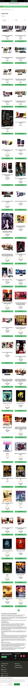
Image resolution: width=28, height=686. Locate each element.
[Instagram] (21, 656)
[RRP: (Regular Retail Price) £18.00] (7, 555)
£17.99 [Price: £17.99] (7, 104)
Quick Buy (9, 158)
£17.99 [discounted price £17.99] (7, 179)
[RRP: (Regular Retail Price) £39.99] (7, 260)
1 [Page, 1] (18, 610)
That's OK (17, 684)
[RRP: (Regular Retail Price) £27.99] (21, 229)
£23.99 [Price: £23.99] (7, 481)
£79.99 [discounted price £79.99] (21, 333)
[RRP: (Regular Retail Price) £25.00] (7, 407)
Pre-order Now (7, 41)
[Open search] (3, 1)
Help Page (3, 671)
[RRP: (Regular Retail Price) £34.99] (7, 206)
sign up (4, 656)
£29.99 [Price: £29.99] (7, 60)
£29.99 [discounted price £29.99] (7, 207)
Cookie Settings (4, 675)
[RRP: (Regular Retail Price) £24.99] (7, 282)
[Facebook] (16, 656)
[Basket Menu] (27, 1)
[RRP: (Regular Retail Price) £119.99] (21, 332)
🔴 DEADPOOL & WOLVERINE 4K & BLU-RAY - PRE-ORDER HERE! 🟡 (14, 6)
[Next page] (26, 610)
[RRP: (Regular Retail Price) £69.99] (7, 430)
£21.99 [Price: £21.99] (21, 125)
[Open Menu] (1, 1)
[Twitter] (18, 656)
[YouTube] (24, 656)
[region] (14, 681)
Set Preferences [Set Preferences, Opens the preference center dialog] (10, 684)
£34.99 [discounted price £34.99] (7, 261)
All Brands (5, 9)
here (11, 682)
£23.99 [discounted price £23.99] (7, 408)
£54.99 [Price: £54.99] (21, 60)
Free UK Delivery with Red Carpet (14, 3)
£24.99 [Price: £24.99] (7, 82)
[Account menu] (25, 1)
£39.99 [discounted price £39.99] (21, 308)
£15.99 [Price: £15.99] (7, 457)
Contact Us (4, 665)
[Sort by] (7, 20)
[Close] (27, 678)
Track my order (4, 673)
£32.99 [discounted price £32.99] (7, 384)
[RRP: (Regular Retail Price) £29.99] (7, 155)
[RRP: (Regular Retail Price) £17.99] (21, 259)
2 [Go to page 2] (20, 610)
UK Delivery (4, 669)
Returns (3, 667)
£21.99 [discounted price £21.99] (7, 156)
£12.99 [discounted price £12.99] (21, 260)
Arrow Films (8, 9)
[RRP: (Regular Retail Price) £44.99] (21, 307)
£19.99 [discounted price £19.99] (21, 230)
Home (2, 9)
